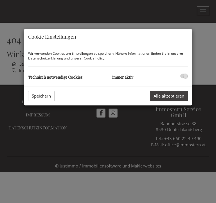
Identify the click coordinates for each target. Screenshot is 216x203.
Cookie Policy (94, 58)
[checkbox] (184, 76)
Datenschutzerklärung (45, 58)
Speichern (41, 96)
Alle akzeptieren (169, 96)
